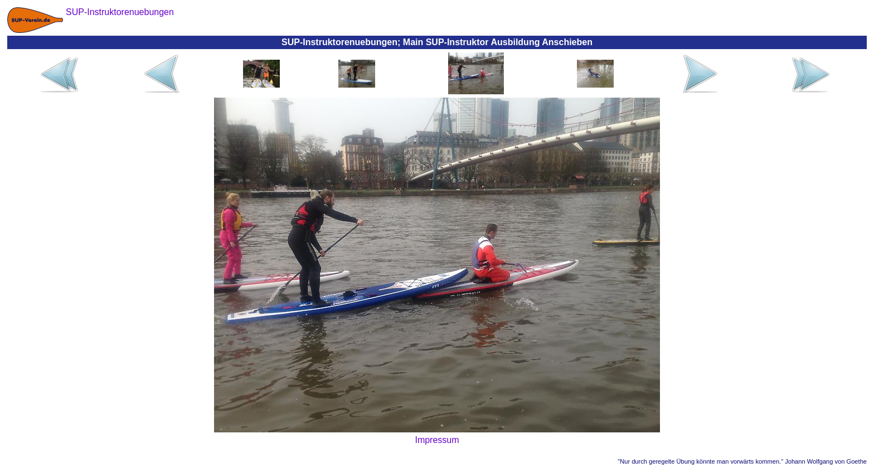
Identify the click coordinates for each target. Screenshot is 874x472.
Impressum (437, 440)
